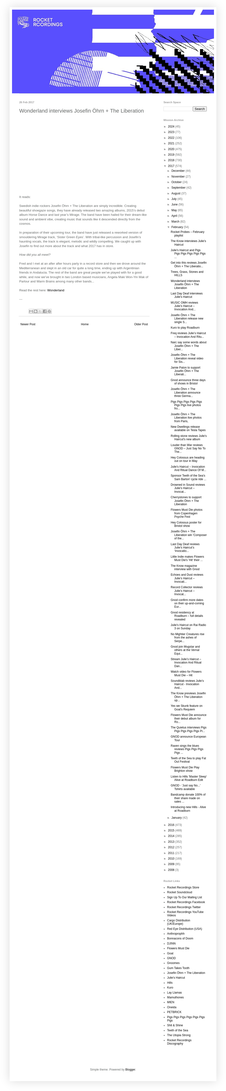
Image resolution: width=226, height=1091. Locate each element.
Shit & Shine (175, 1025)
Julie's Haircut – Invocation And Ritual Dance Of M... (188, 468)
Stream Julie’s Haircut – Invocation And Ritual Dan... (186, 662)
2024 (171, 126)
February (177, 227)
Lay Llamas (174, 992)
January (176, 817)
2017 (171, 166)
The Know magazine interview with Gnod (185, 567)
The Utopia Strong (178, 1035)
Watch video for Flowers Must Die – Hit (186, 673)
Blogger (130, 1069)
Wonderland (55, 290)
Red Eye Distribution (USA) (184, 929)
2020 (171, 149)
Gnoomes (173, 963)
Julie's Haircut (176, 977)
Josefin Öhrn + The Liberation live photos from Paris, (186, 418)
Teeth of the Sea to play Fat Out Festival (188, 760)
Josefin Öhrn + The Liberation (186, 973)
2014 (171, 836)
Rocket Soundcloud (179, 892)
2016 (171, 825)
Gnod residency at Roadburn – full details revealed (187, 616)
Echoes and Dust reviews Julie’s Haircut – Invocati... (187, 578)
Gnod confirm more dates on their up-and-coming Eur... (187, 603)
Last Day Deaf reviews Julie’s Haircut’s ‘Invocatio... (185, 547)
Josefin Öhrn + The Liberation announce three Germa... (186, 392)
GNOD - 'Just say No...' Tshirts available (186, 787)
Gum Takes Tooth (178, 968)
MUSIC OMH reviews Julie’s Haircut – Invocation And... (184, 306)
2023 (171, 132)
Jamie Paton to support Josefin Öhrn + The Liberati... (185, 371)
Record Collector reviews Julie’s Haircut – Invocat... (187, 591)
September (178, 187)
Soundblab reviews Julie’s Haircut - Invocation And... (187, 684)
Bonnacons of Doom (180, 938)
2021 (171, 143)
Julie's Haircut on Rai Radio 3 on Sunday (188, 626)
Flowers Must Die (178, 948)
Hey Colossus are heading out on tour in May (188, 459)
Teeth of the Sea (177, 1030)
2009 (171, 864)
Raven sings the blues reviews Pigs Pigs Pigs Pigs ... (187, 749)
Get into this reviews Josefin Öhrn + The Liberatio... (189, 264)
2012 (171, 847)
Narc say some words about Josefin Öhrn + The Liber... (189, 346)
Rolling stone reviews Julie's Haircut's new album (189, 437)
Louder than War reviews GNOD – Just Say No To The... (188, 448)
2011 (171, 853)
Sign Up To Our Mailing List (184, 897)
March (175, 221)
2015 (171, 830)
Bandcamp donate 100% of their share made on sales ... (188, 798)
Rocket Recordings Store (183, 887)
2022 (171, 138)
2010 (171, 858)
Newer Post (27, 324)
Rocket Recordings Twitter (184, 907)
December (178, 170)
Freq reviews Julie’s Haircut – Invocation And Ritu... (188, 335)
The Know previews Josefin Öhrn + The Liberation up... (188, 697)
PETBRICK (174, 1012)
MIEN (170, 1002)
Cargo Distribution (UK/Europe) (178, 922)
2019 (171, 154)
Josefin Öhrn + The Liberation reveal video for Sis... (187, 358)
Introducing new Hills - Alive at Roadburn (188, 808)
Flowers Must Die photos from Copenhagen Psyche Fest (186, 513)
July (174, 199)
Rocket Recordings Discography (179, 1042)
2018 (171, 160)
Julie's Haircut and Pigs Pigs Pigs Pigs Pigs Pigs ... (188, 254)
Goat (170, 953)
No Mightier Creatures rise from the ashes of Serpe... (187, 637)
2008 (171, 870)
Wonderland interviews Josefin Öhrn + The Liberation (185, 284)
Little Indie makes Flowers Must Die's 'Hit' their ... (187, 558)
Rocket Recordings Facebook (186, 902)
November (178, 176)
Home (85, 324)
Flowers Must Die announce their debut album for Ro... (189, 718)
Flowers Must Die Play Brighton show (185, 769)
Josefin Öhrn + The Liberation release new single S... (187, 318)
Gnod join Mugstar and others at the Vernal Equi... (185, 650)
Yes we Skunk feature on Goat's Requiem (186, 707)
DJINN (171, 943)
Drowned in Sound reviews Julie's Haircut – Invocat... (188, 488)
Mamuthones (175, 997)
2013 (171, 841)
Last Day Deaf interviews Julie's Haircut (187, 295)
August (176, 193)
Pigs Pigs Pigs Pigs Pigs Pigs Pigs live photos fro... (186, 405)
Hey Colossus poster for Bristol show (186, 524)
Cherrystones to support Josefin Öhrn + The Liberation (186, 501)
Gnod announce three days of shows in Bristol (188, 381)
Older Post (141, 324)
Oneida (171, 1007)
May (174, 210)
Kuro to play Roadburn (185, 327)
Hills (170, 982)
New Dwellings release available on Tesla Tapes (188, 428)
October (176, 182)
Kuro (170, 987)
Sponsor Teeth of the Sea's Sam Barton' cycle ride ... (188, 477)
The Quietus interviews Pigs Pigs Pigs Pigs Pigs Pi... (189, 729)
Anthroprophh (176, 933)
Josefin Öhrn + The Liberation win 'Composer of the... (189, 535)
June (174, 204)
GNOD (171, 958)
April (174, 215)
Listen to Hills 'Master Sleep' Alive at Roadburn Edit (189, 778)
